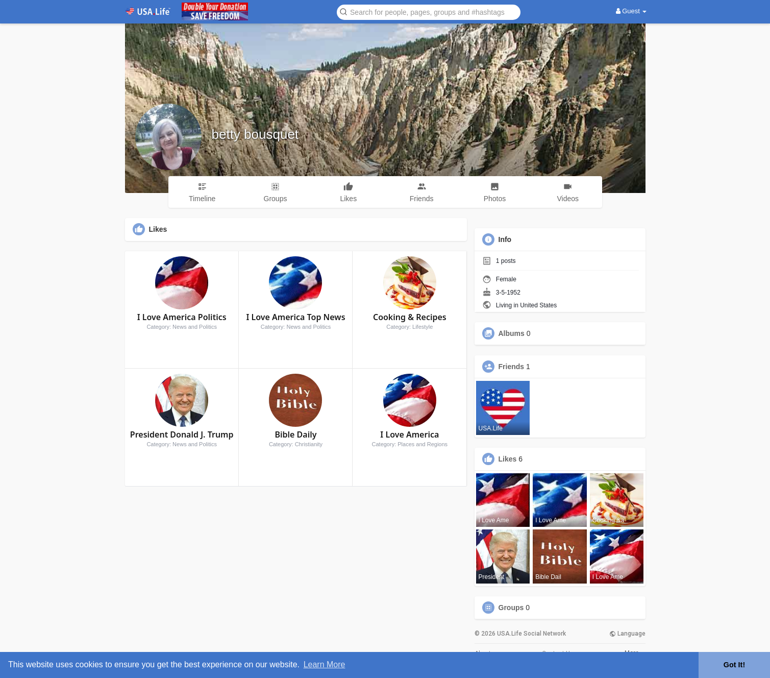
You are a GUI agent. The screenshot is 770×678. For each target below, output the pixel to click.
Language (627, 634)
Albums (512, 333)
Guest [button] (631, 11)
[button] (428, 11)
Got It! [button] (734, 665)
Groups (511, 607)
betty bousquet (255, 134)
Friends (512, 366)
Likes (508, 459)
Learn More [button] (324, 664)
